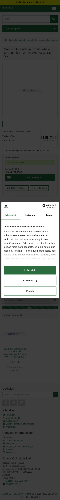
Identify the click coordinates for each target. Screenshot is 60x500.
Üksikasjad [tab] (30, 215)
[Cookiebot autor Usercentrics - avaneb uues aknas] (42, 206)
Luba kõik (30, 270)
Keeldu (30, 291)
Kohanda (30, 280)
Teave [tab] (49, 215)
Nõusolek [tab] (10, 215)
